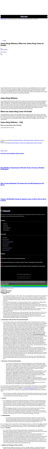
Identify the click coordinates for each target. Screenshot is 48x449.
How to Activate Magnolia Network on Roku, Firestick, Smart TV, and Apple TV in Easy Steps (23, 241)
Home (2, 19)
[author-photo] (4, 124)
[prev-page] (1, 178)
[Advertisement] (24, 29)
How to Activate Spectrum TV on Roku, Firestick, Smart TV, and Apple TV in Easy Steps (22, 237)
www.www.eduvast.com (30, 363)
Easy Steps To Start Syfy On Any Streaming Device (13, 233)
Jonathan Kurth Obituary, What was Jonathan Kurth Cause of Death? (24, 117)
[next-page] (4, 178)
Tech (2, 231)
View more (11, 258)
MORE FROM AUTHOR (18, 128)
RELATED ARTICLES (6, 128)
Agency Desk (4, 49)
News (5, 19)
